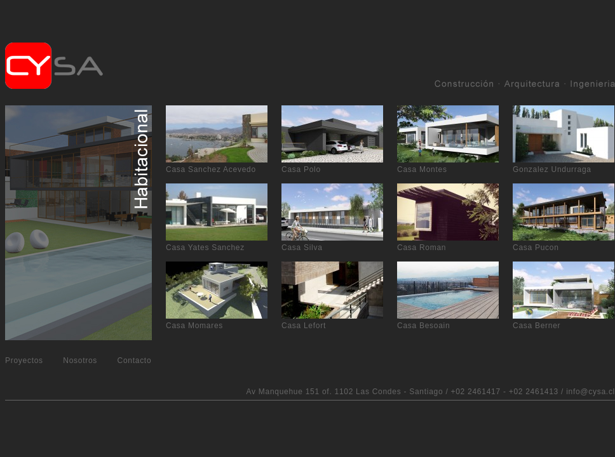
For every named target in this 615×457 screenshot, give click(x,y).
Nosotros (80, 360)
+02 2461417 (476, 391)
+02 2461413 (533, 391)
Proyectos (24, 360)
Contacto (135, 360)
